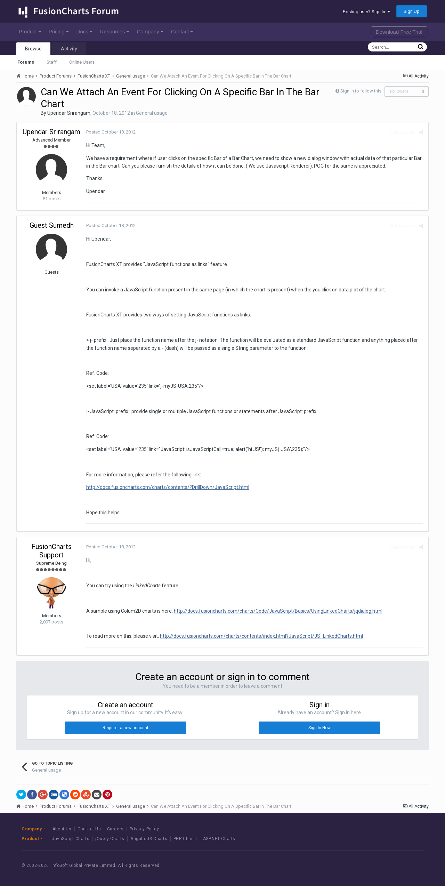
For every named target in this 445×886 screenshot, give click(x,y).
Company (150, 31)
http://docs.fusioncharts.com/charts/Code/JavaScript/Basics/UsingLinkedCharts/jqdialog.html (278, 611)
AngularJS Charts (149, 838)
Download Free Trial (399, 32)
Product (30, 31)
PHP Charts (185, 838)
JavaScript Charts (70, 838)
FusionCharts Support (51, 550)
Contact (182, 31)
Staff (52, 62)
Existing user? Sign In (366, 11)
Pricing (58, 31)
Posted (111, 132)
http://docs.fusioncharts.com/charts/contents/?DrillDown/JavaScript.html (167, 487)
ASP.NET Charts (219, 838)
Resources (114, 31)
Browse (33, 48)
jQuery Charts (109, 838)
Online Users (82, 62)
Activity (69, 48)
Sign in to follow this (360, 91)
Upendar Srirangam (68, 113)
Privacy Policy (144, 829)
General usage (152, 113)
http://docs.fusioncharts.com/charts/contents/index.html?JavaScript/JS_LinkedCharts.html (261, 636)
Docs (84, 31)
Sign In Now (319, 727)
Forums (25, 62)
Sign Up (412, 11)
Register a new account (125, 727)
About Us (62, 829)
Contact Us (89, 829)
